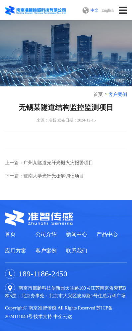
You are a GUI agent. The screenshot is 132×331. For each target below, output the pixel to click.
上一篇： (49, 162)
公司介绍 (46, 234)
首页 (98, 94)
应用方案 (15, 251)
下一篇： (44, 175)
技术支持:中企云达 (52, 316)
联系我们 (76, 251)
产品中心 (107, 234)
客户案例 (117, 94)
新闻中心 (76, 234)
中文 (95, 10)
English (107, 10)
